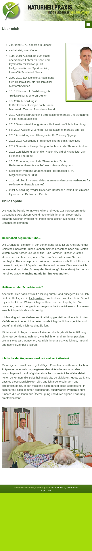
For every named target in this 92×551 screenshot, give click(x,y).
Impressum (46, 490)
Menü (88, 24)
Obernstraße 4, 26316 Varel (64, 487)
